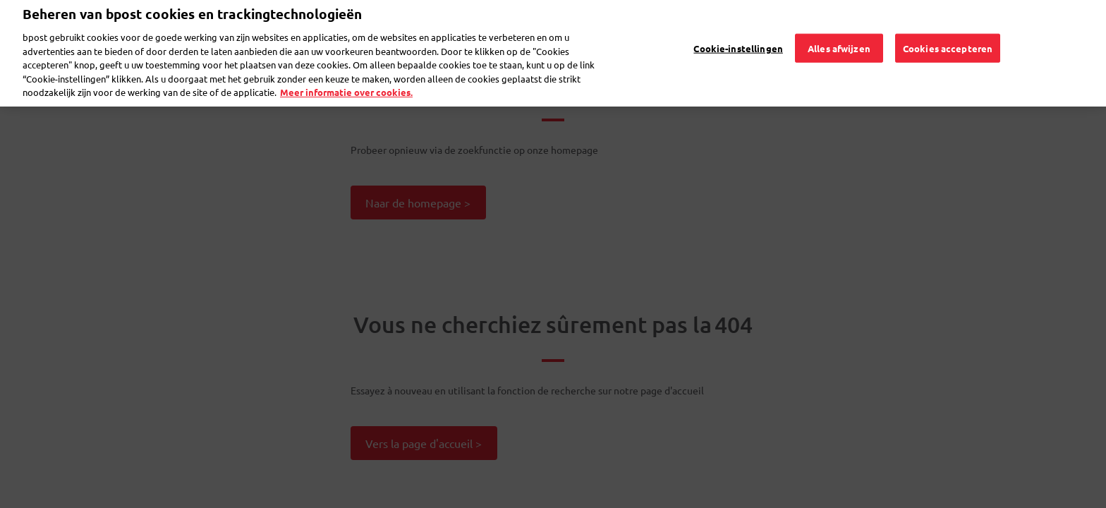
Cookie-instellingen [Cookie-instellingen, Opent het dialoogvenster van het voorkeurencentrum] (737, 33)
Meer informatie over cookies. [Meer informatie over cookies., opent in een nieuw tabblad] (346, 77)
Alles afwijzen (839, 33)
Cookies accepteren (947, 33)
